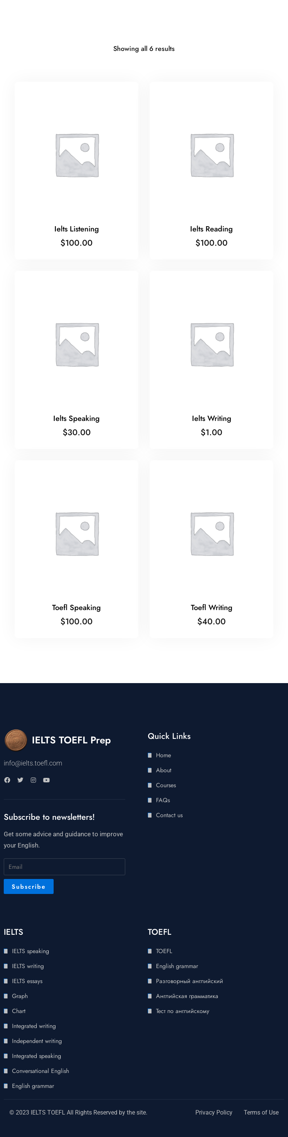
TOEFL (164, 951)
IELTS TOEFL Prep (71, 740)
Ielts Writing (211, 418)
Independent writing (37, 1041)
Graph (20, 996)
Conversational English (40, 1071)
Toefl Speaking (76, 607)
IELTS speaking (30, 951)
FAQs (163, 800)
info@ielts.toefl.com (33, 763)
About (163, 770)
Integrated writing (34, 1026)
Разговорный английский (189, 981)
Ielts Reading (211, 229)
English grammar (33, 1086)
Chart (19, 1011)
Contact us (169, 815)
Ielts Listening (76, 229)
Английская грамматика (187, 996)
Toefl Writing (211, 607)
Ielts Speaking (76, 418)
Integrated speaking (36, 1056)
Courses (166, 785)
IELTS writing (28, 966)
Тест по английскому (182, 1011)
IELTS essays (27, 981)
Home (163, 755)
